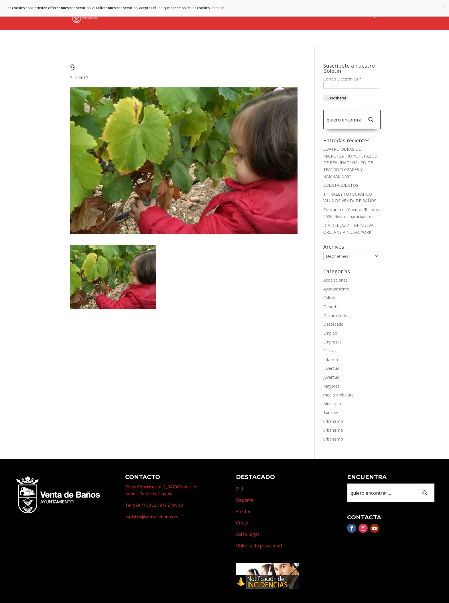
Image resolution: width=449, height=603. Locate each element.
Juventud (331, 377)
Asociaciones (335, 280)
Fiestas (329, 350)
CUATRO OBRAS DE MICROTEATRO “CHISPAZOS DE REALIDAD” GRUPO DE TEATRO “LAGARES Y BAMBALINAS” (350, 162)
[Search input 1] (344, 119)
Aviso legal (247, 534)
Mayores (331, 386)
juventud (331, 368)
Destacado (333, 324)
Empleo (330, 333)
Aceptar (217, 7)
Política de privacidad (259, 545)
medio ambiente (338, 395)
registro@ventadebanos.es (151, 516)
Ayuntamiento (182, 15)
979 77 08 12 (144, 505)
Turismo (253, 15)
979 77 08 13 (171, 505)
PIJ (239, 489)
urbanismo (333, 421)
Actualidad (341, 15)
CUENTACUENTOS (340, 185)
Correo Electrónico (342, 79)
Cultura (329, 297)
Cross (242, 522)
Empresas (285, 15)
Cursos (315, 15)
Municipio (221, 15)
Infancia (330, 359)
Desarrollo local (337, 315)
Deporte (331, 306)
